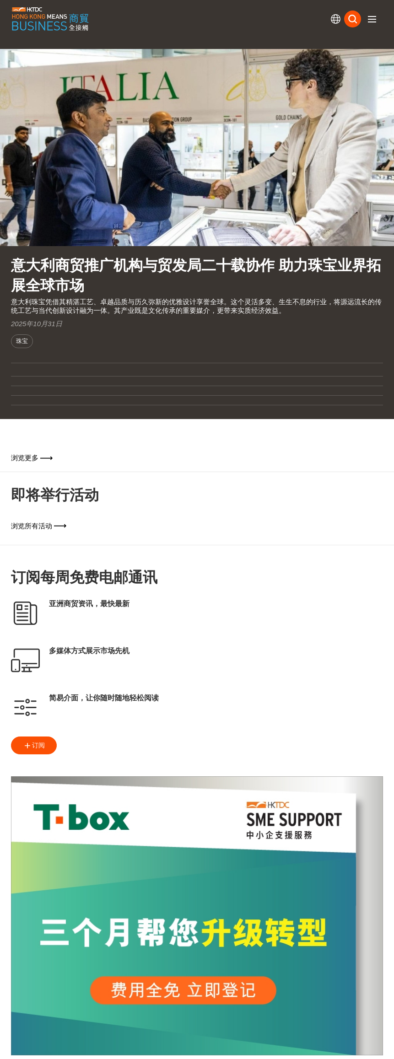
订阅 (34, 745)
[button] (372, 19)
